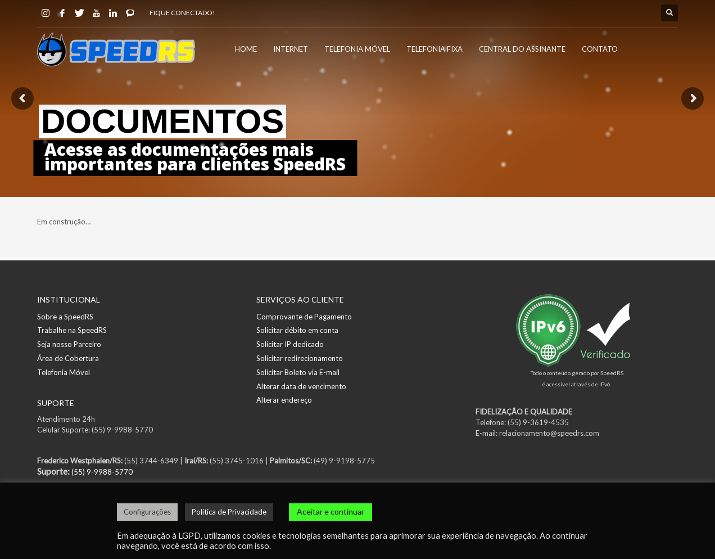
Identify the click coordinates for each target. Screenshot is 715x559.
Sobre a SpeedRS (65, 316)
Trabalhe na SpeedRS (72, 330)
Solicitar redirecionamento (299, 358)
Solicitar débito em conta (297, 330)
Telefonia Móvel (63, 372)
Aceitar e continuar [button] (330, 511)
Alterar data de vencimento (301, 386)
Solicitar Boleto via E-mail (298, 372)
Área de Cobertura (68, 358)
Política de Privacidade (229, 511)
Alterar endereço (284, 399)
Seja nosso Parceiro (69, 344)
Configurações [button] (147, 511)
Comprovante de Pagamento (304, 316)
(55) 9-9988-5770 (102, 471)
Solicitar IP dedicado (290, 344)
